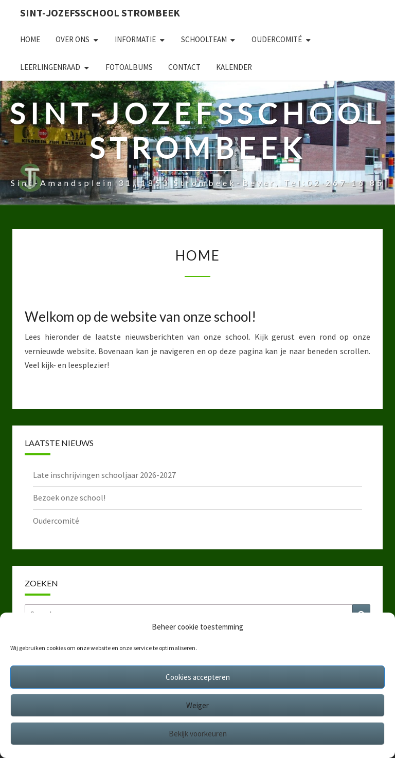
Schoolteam (204, 39)
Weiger (197, 705)
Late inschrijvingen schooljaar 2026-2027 (104, 475)
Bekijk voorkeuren (198, 733)
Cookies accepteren (198, 677)
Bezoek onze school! (69, 497)
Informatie (135, 39)
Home (30, 39)
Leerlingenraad (50, 67)
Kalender (234, 67)
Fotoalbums (129, 67)
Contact (184, 67)
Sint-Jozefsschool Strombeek (100, 12)
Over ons (72, 39)
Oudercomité (277, 39)
